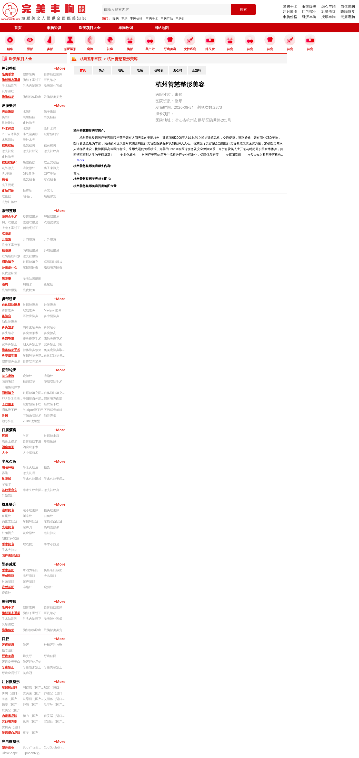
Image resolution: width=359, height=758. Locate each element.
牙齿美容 (8, 656)
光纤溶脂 (29, 576)
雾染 (5, 473)
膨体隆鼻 (8, 310)
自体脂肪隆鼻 (11, 304)
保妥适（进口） (54, 716)
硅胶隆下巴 (51, 404)
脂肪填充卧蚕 (53, 267)
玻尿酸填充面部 (33, 393)
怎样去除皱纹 (11, 555)
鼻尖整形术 (30, 333)
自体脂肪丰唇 (32, 441)
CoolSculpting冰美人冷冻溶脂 (54, 747)
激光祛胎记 (30, 151)
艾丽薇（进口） (54, 699)
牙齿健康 (8, 644)
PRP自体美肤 (11, 134)
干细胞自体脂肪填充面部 (33, 398)
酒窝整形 (8, 447)
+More (59, 68)
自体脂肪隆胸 (53, 74)
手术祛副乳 (9, 85)
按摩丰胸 (328, 16)
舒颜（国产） (32, 704)
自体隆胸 (348, 6)
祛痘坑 (27, 190)
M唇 (26, 435)
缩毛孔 (27, 196)
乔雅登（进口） (54, 693)
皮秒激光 (29, 123)
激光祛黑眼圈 (32, 278)
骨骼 (5, 415)
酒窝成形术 (30, 447)
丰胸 (124, 18)
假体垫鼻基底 (11, 361)
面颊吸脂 (8, 381)
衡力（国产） (32, 716)
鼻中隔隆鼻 (51, 316)
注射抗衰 (8, 510)
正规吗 (196, 70)
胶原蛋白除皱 (53, 521)
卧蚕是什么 (9, 267)
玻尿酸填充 (30, 262)
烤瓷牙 (27, 656)
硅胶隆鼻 (50, 304)
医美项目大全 (90, 27)
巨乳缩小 (309, 11)
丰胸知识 (54, 27)
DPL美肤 (29, 173)
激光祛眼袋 (30, 256)
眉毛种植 (8, 467)
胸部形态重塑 (11, 80)
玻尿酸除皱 (30, 521)
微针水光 (50, 128)
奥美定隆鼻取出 (54, 350)
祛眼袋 (6, 250)
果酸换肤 (8, 123)
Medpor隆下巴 (33, 410)
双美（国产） (32, 733)
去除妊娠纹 (9, 202)
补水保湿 (8, 128)
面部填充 (8, 393)
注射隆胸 (290, 11)
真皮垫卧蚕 (9, 273)
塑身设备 (8, 747)
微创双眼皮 (30, 222)
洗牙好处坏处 (32, 661)
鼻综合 (6, 316)
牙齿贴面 (50, 656)
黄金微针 (29, 533)
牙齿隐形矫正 (32, 667)
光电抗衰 (8, 527)
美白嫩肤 (8, 111)
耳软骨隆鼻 (30, 316)
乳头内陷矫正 (32, 85)
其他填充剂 (9, 721)
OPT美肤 (50, 173)
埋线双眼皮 (51, 216)
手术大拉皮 (9, 550)
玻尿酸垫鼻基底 (33, 355)
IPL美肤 (7, 173)
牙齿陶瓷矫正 (53, 667)
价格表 (158, 70)
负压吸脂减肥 (53, 570)
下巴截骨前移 (53, 410)
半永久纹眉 (30, 467)
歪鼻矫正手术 (32, 338)
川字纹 (27, 516)
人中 (5, 452)
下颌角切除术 (11, 387)
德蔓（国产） (11, 704)
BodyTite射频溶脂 (33, 747)
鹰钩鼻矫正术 (53, 338)
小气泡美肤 (30, 134)
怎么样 (177, 70)
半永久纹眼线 (32, 478)
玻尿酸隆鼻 (30, 304)
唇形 (5, 435)
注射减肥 (8, 587)
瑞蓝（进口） (53, 687)
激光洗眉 (29, 473)
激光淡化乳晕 (53, 85)
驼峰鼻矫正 (9, 344)
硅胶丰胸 (309, 16)
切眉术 (27, 284)
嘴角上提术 (9, 441)
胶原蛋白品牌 (11, 733)
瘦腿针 (48, 587)
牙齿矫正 (8, 667)
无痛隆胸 (348, 16)
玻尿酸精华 (51, 134)
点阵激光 (8, 168)
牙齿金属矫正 (11, 673)
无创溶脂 (8, 576)
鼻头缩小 (8, 333)
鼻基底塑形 (9, 355)
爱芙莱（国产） (33, 693)
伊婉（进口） (11, 693)
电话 (140, 70)
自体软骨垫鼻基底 (33, 361)
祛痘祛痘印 (9, 162)
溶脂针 (48, 376)
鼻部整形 (8, 338)
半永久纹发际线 (33, 490)
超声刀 (27, 527)
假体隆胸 (309, 6)
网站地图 (161, 27)
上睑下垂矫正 (11, 228)
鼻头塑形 (8, 327)
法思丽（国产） (33, 699)
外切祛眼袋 (51, 250)
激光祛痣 (8, 151)
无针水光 (29, 139)
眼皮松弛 (29, 290)
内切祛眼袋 (30, 250)
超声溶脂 (29, 581)
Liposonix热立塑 (33, 753)
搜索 (243, 9)
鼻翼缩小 (50, 327)
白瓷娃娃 (50, 117)
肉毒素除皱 (9, 521)
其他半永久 (9, 490)
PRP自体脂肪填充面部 (12, 398)
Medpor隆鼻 (52, 310)
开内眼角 (29, 239)
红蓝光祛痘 (51, 162)
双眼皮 (6, 233)
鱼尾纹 (48, 284)
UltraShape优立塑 (12, 753)
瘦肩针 (6, 592)
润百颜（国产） (33, 687)
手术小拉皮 (51, 544)
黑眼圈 (6, 278)
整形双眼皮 (30, 216)
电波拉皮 (50, 533)
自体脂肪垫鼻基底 (54, 355)
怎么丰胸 (328, 6)
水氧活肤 (8, 139)
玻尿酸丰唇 (51, 435)
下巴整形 (8, 404)
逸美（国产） (32, 721)
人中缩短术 (30, 452)
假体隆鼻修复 (32, 350)
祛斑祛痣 (8, 145)
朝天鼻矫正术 (32, 344)
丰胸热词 (125, 27)
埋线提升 (29, 544)
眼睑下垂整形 (11, 245)
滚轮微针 (29, 168)
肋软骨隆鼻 (9, 321)
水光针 (27, 111)
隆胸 (116, 18)
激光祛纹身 (51, 151)
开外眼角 (50, 239)
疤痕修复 (50, 196)
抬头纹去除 (51, 510)
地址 (121, 70)
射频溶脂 (8, 581)
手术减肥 (8, 570)
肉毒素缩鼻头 (32, 327)
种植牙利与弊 (53, 644)
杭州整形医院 (91, 58)
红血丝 (6, 196)
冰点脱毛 (50, 179)
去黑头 (48, 190)
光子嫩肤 (50, 111)
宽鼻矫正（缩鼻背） (54, 344)
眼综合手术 (9, 216)
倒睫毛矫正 (30, 228)
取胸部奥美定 (53, 97)
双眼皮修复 (51, 222)
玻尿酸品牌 (9, 687)
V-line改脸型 (31, 421)
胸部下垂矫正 (32, 80)
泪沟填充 (8, 262)
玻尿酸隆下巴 (32, 404)
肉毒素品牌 (9, 716)
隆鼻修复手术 (11, 350)
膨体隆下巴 (9, 410)
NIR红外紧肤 (10, 538)
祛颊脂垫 (29, 381)
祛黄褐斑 (50, 145)
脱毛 (5, 179)
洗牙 (26, 644)
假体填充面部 (53, 398)
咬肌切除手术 (53, 381)
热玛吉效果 (51, 527)
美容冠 (27, 673)
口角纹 (48, 516)
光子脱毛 (8, 185)
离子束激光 (51, 168)
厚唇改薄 (50, 441)
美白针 (6, 117)
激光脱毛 (29, 179)
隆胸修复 (348, 11)
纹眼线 (6, 478)
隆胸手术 (290, 6)
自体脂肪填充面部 (54, 393)
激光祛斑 (29, 145)
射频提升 (8, 533)
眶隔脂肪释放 (11, 256)
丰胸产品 (167, 18)
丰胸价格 (136, 18)
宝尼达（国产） (54, 721)
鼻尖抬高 (50, 333)
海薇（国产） (11, 699)
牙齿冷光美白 (11, 661)
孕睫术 (6, 484)
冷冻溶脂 (50, 576)
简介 (102, 70)
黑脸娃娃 (29, 117)
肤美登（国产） (12, 710)
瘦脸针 (27, 376)
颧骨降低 (50, 415)
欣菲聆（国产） (54, 704)
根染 (47, 467)
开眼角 (6, 239)
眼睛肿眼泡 (9, 290)
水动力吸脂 (30, 570)
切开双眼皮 (9, 222)
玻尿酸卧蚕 (30, 267)
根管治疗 (8, 650)
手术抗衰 (8, 544)
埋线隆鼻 (29, 310)
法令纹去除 (30, 510)
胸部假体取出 (32, 97)
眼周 (5, 284)
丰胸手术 (152, 18)
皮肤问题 (8, 190)
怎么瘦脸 (8, 376)
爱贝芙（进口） (12, 727)
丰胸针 (180, 18)
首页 (18, 27)
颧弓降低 (8, 421)
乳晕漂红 (328, 11)
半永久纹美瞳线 (54, 478)
